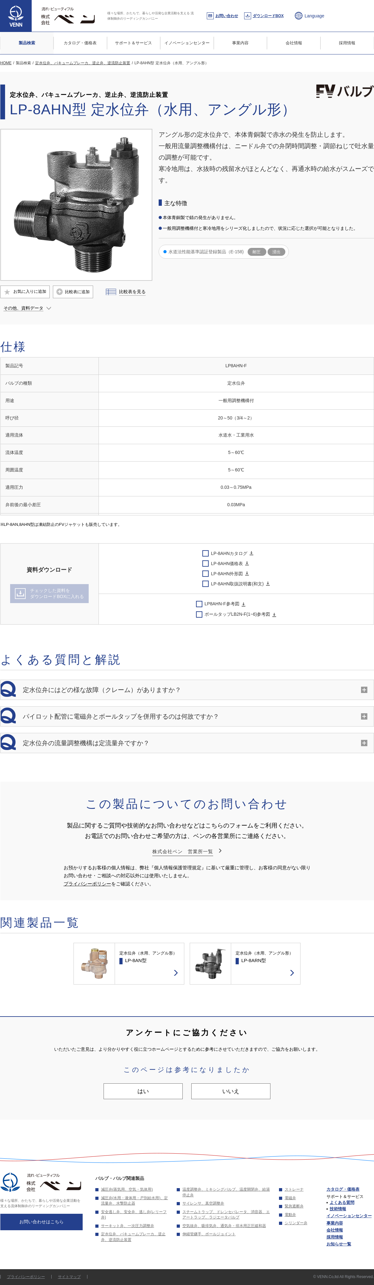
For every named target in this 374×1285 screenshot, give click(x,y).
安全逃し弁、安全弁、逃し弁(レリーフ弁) (134, 1215)
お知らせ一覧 (338, 1244)
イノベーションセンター (187, 43)
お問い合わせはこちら (41, 1221)
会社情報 (294, 43)
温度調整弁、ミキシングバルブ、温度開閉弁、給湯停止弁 (226, 1192)
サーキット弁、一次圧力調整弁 (127, 1226)
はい (143, 1091)
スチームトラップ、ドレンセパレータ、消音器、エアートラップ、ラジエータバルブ (226, 1215)
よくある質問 (342, 1202)
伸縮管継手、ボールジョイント (209, 1234)
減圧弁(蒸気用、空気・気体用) (127, 1189)
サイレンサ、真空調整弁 (203, 1203)
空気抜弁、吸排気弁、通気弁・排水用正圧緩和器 (224, 1226)
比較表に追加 (77, 291)
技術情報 (338, 1208)
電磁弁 (290, 1198)
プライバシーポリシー (87, 883)
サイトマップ (69, 1277)
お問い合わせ (226, 16)
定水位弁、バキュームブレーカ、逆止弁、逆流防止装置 (133, 1237)
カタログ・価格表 (80, 43)
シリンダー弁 (296, 1223)
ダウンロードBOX (268, 16)
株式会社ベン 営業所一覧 (182, 851)
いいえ (230, 1091)
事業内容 (240, 43)
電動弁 (290, 1215)
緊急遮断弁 (294, 1206)
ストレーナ (294, 1189)
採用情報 (347, 43)
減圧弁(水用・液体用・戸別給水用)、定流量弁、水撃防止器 (134, 1201)
